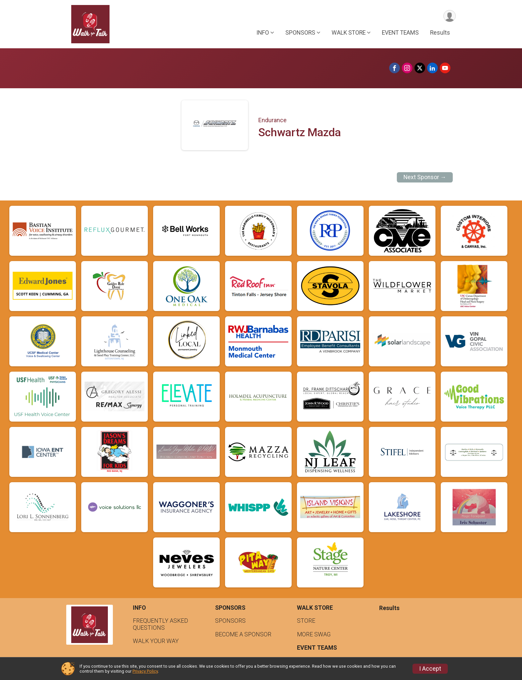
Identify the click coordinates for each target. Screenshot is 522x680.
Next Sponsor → (424, 177)
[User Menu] (449, 16)
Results (440, 33)
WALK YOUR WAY (156, 641)
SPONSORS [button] (300, 33)
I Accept (430, 668)
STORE (306, 620)
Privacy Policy (145, 671)
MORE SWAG (314, 634)
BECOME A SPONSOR (243, 634)
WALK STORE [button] (349, 33)
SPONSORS (230, 620)
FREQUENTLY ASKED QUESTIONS (160, 624)
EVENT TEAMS (400, 33)
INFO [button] (262, 33)
